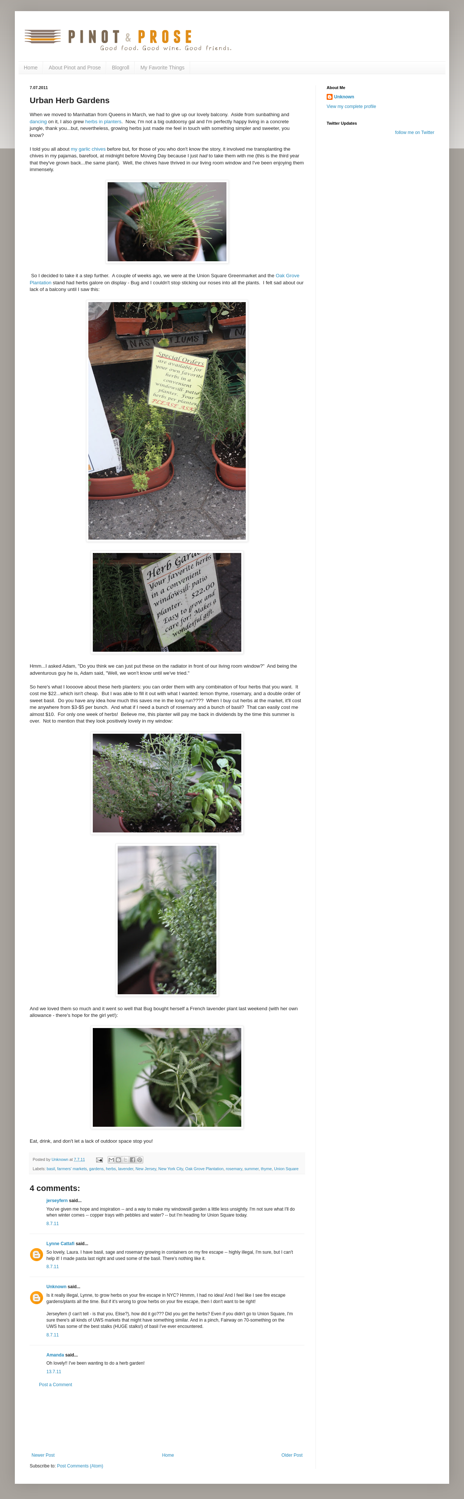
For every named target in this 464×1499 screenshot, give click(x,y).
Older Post (292, 1455)
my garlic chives (88, 149)
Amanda (55, 1355)
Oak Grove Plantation (204, 1168)
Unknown (56, 1286)
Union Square (286, 1168)
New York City (171, 1168)
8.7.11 (52, 1223)
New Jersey (145, 1168)
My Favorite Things (162, 68)
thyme (266, 1168)
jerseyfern (57, 1200)
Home (30, 68)
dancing (38, 121)
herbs (111, 1168)
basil (51, 1168)
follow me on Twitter (414, 132)
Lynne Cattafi (60, 1243)
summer (251, 1168)
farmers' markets (72, 1168)
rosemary (234, 1168)
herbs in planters (103, 121)
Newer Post (43, 1455)
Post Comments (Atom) (80, 1466)
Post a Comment (55, 1384)
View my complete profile (351, 106)
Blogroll (120, 68)
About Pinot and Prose (75, 68)
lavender (125, 1168)
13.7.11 (53, 1371)
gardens (96, 1168)
